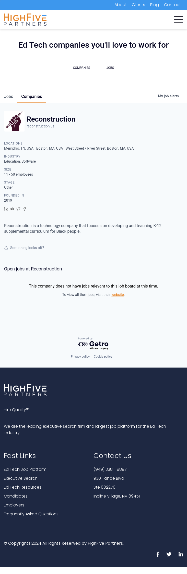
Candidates (16, 496)
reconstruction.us (40, 126)
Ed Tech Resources (22, 487)
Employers (14, 505)
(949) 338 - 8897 (110, 469)
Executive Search (21, 478)
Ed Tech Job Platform (25, 469)
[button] (178, 18)
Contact (172, 5)
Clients (138, 5)
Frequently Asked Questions (31, 514)
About (120, 5)
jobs (8, 96)
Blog (154, 5)
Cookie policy (103, 356)
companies (31, 96)
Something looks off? (24, 248)
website (117, 295)
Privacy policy (80, 356)
